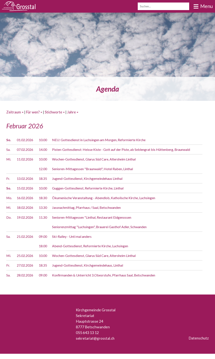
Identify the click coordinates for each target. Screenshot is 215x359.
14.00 (44, 149)
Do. (9, 222)
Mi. (9, 164)
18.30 (44, 203)
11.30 (44, 222)
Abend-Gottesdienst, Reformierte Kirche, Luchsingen (97, 251)
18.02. (26, 212)
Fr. (8, 183)
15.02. (26, 193)
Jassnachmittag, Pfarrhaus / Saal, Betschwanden (92, 212)
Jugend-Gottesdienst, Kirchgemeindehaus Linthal (94, 183)
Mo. (9, 203)
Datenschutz (198, 343)
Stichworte (56, 112)
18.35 (44, 183)
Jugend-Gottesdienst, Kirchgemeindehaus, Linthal (94, 270)
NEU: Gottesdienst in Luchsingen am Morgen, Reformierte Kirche (107, 139)
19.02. (26, 222)
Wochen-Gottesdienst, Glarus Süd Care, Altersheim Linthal (101, 164)
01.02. (26, 139)
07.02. (26, 149)
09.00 (44, 241)
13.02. (26, 183)
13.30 (44, 212)
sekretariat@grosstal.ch (95, 343)
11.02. (26, 164)
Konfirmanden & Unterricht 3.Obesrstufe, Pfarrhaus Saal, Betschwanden (112, 280)
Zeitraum (14, 112)
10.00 (44, 139)
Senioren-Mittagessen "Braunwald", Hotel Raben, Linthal (99, 174)
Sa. (8, 149)
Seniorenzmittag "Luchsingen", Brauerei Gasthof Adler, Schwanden (107, 232)
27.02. (26, 270)
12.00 (44, 174)
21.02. (26, 241)
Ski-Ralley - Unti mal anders (75, 241)
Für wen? (34, 112)
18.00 (44, 251)
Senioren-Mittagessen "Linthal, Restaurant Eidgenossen (99, 222)
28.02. (26, 280)
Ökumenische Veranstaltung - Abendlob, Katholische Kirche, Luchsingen (112, 203)
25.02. (26, 260)
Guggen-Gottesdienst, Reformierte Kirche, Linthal (94, 193)
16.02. (26, 203)
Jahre (74, 112)
